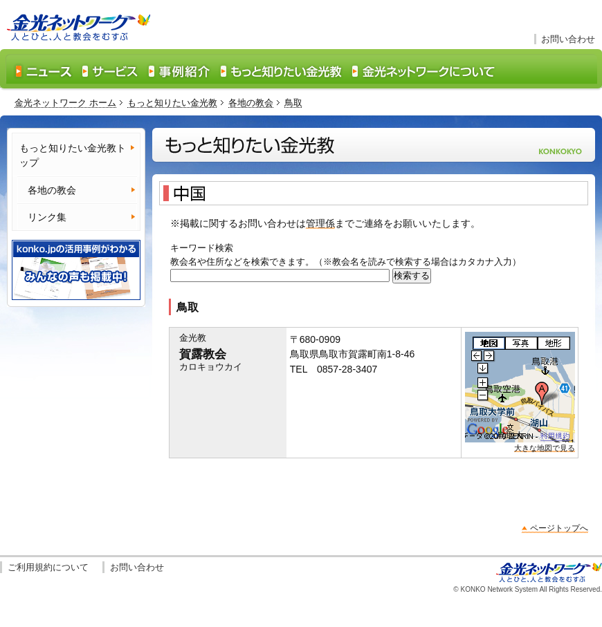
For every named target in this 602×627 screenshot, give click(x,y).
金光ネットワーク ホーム (65, 102)
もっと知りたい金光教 (172, 102)
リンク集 (47, 217)
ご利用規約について (48, 567)
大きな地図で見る (544, 448)
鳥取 (293, 102)
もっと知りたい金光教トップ (72, 155)
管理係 (320, 223)
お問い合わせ (568, 39)
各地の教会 (250, 102)
